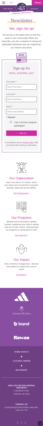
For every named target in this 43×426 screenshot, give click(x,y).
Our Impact (21, 275)
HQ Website (21, 370)
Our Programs (21, 235)
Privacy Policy (28, 142)
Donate (37, 2)
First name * (11, 82)
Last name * (11, 94)
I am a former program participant (23, 124)
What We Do (8, 9)
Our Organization (21, 193)
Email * (9, 106)
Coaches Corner (21, 361)
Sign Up (21, 133)
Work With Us (21, 352)
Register (35, 9)
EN (11, 3)
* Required (11, 117)
